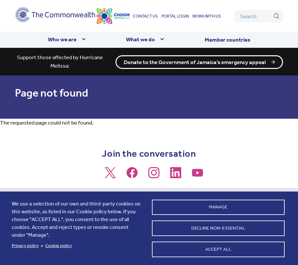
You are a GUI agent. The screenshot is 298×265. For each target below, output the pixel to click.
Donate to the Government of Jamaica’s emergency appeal (195, 62)
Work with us (206, 16)
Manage (218, 206)
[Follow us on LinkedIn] (175, 175)
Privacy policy (25, 245)
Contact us (145, 16)
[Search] (258, 16)
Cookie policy (58, 245)
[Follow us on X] (110, 175)
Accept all (218, 249)
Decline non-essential (218, 228)
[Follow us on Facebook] (132, 175)
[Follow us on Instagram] (153, 175)
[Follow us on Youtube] (197, 175)
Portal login (175, 16)
